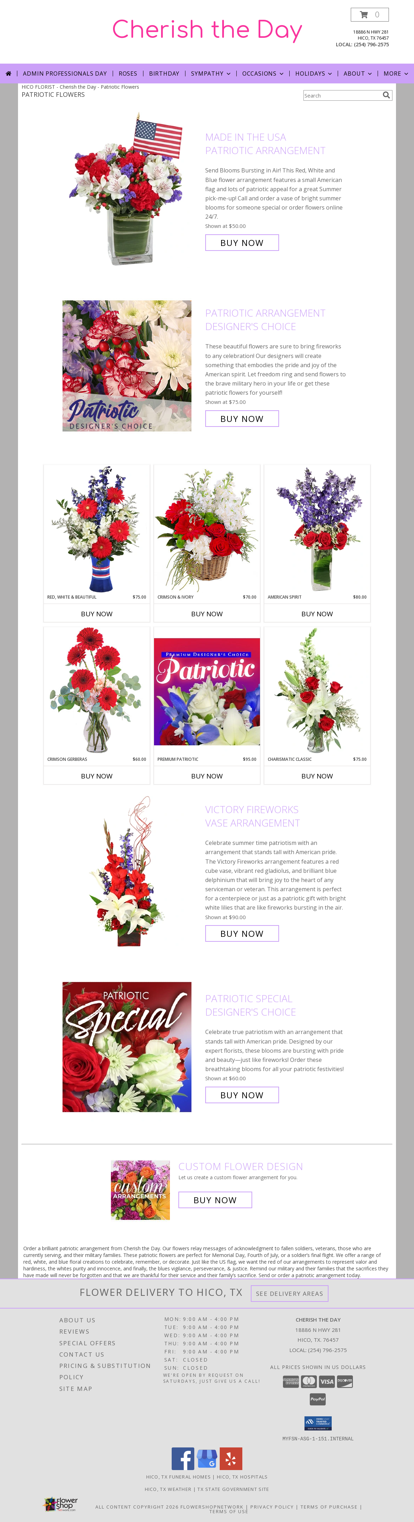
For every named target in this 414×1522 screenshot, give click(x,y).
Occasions (263, 73)
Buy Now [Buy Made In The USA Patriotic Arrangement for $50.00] (242, 242)
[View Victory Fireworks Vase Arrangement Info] (132, 871)
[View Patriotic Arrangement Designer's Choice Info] (132, 366)
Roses (128, 73)
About (358, 73)
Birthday (164, 73)
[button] (370, 15)
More (396, 73)
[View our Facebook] (183, 1467)
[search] (386, 95)
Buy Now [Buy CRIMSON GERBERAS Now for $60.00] (97, 776)
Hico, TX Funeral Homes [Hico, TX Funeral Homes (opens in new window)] (178, 1476)
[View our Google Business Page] (207, 1467)
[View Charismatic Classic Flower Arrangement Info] (317, 691)
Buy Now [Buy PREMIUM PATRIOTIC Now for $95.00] (207, 776)
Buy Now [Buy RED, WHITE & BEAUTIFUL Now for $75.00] (97, 613)
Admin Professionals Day (65, 73)
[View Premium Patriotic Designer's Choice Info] (207, 691)
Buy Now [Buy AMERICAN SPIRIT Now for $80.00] (317, 613)
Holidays (314, 73)
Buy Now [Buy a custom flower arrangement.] (215, 1200)
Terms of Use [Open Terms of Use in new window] (229, 1511)
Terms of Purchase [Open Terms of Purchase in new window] (329, 1506)
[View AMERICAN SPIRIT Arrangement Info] (317, 529)
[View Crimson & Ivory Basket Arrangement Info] (207, 529)
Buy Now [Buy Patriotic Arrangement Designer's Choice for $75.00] (242, 418)
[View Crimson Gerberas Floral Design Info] (97, 691)
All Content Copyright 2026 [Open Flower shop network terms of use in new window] (137, 1506)
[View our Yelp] (231, 1467)
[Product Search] (341, 95)
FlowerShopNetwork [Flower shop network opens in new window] (212, 1506)
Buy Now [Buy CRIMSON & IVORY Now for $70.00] (207, 613)
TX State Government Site (233, 1489)
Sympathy (211, 73)
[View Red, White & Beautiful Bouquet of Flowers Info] (97, 529)
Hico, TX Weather (168, 1489)
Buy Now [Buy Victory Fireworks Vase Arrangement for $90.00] (242, 933)
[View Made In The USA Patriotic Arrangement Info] (132, 190)
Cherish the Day (207, 30)
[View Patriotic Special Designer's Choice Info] (132, 1047)
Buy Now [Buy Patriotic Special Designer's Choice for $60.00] (242, 1095)
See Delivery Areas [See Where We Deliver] (290, 1293)
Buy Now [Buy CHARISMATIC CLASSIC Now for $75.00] (317, 776)
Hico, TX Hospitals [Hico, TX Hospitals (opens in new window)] (242, 1476)
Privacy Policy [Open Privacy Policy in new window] (272, 1506)
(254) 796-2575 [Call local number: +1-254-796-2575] (371, 44)
